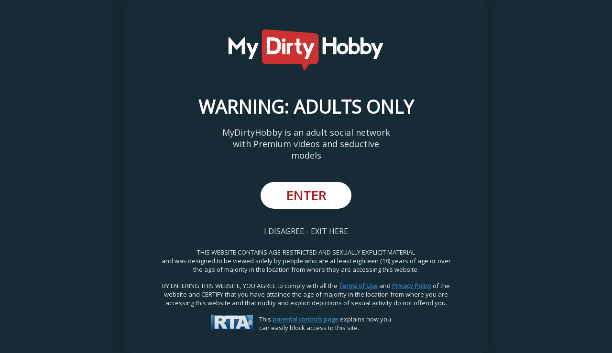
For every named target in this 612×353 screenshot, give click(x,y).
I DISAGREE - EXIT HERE (306, 231)
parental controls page (306, 319)
